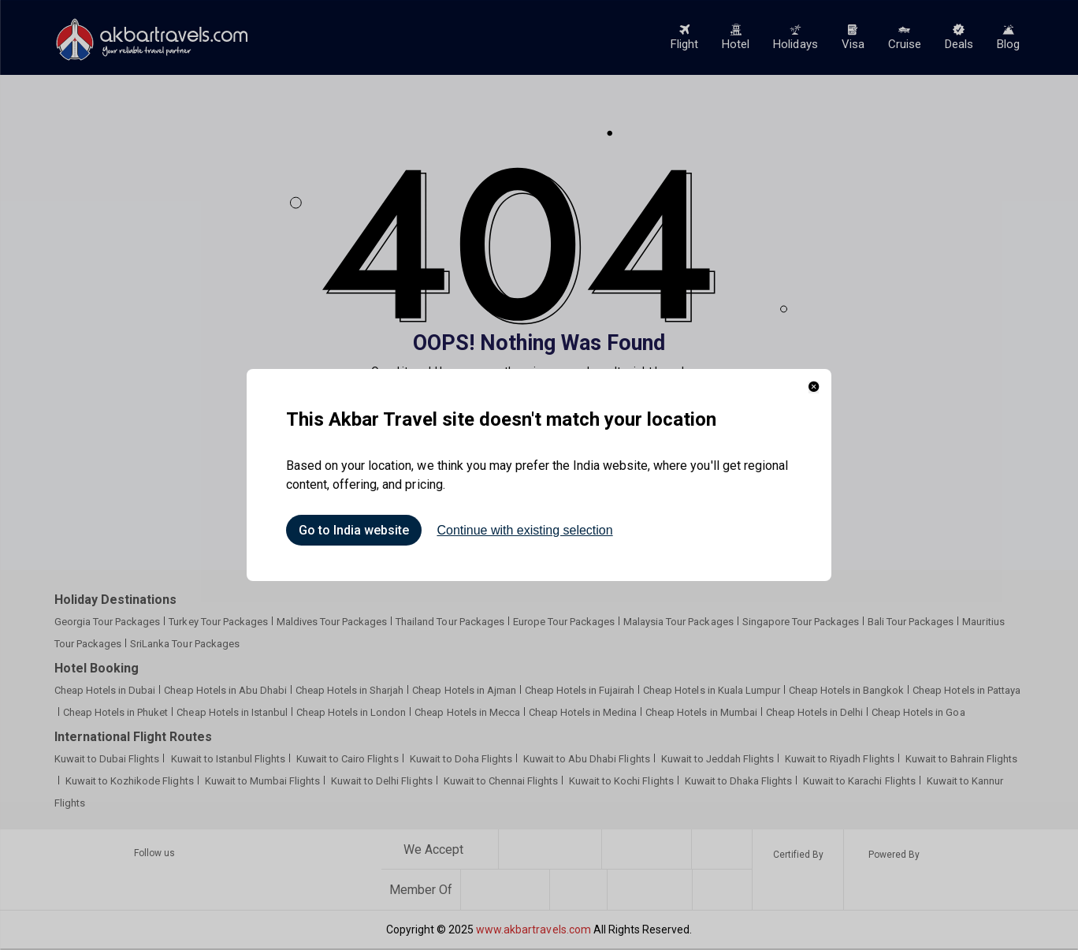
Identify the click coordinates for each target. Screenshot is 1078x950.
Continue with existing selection (524, 530)
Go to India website (354, 530)
